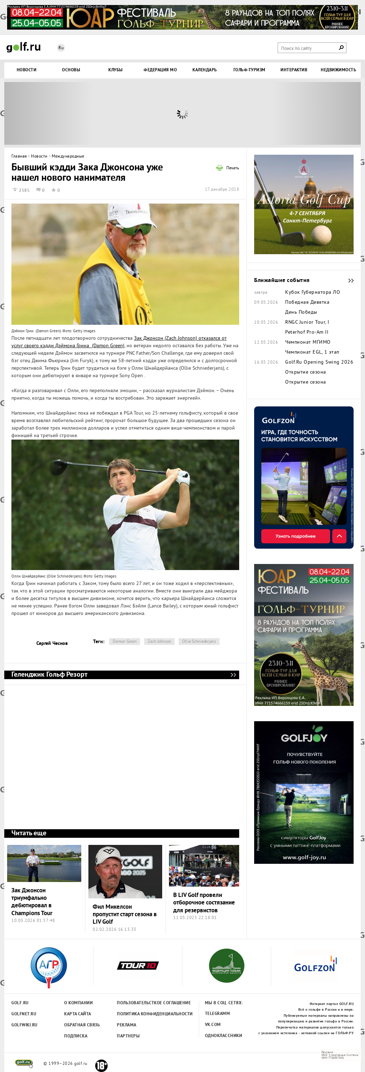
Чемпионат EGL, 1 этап (312, 352)
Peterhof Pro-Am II (306, 332)
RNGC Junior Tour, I (307, 322)
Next (316, 113)
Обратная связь (82, 1025)
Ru (60, 48)
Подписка (75, 1036)
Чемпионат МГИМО (308, 342)
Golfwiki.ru (24, 1025)
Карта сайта (77, 1014)
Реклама (127, 1025)
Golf (23, 47)
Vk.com (213, 1025)
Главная (19, 156)
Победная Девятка (307, 302)
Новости (39, 156)
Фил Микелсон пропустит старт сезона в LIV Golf (125, 914)
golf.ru (24, 1064)
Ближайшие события (347, 280)
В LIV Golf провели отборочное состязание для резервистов (204, 903)
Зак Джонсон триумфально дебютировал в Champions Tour (31, 902)
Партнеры (128, 1036)
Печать (232, 168)
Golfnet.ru (23, 1014)
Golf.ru (20, 1003)
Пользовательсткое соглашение (139, 1003)
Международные (68, 156)
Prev (48, 113)
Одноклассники (223, 1036)
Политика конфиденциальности (139, 1014)
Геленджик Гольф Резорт (233, 675)
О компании (78, 1003)
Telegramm (217, 1014)
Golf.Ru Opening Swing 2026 (319, 362)
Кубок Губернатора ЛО (312, 292)
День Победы (301, 312)
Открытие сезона (305, 372)
